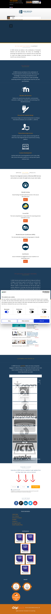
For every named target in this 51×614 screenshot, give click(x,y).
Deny (9, 321)
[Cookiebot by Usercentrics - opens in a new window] (43, 292)
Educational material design (25, 115)
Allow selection (25, 321)
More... (25, 199)
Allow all (42, 321)
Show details (43, 316)
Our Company (15, 516)
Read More (37, 329)
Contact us (14, 521)
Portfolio (14, 519)
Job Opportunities (16, 523)
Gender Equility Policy (17, 524)
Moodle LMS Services (26, 95)
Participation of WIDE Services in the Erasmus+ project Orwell (32, 342)
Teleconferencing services (25, 133)
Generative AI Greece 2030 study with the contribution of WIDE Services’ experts (32, 334)
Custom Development (25, 153)
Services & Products (17, 517)
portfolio (23, 366)
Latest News (15, 514)
